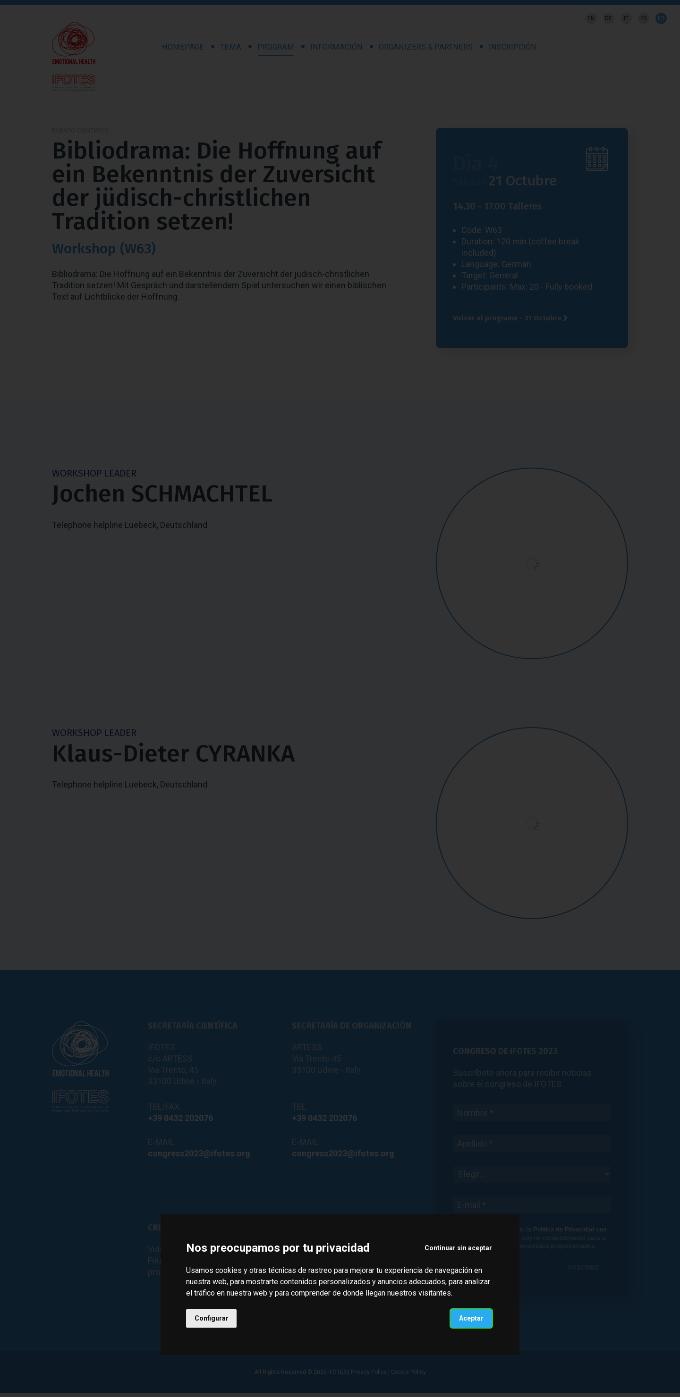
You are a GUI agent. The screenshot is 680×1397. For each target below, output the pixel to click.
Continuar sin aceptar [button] (458, 1248)
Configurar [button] (212, 1318)
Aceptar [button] (471, 1318)
